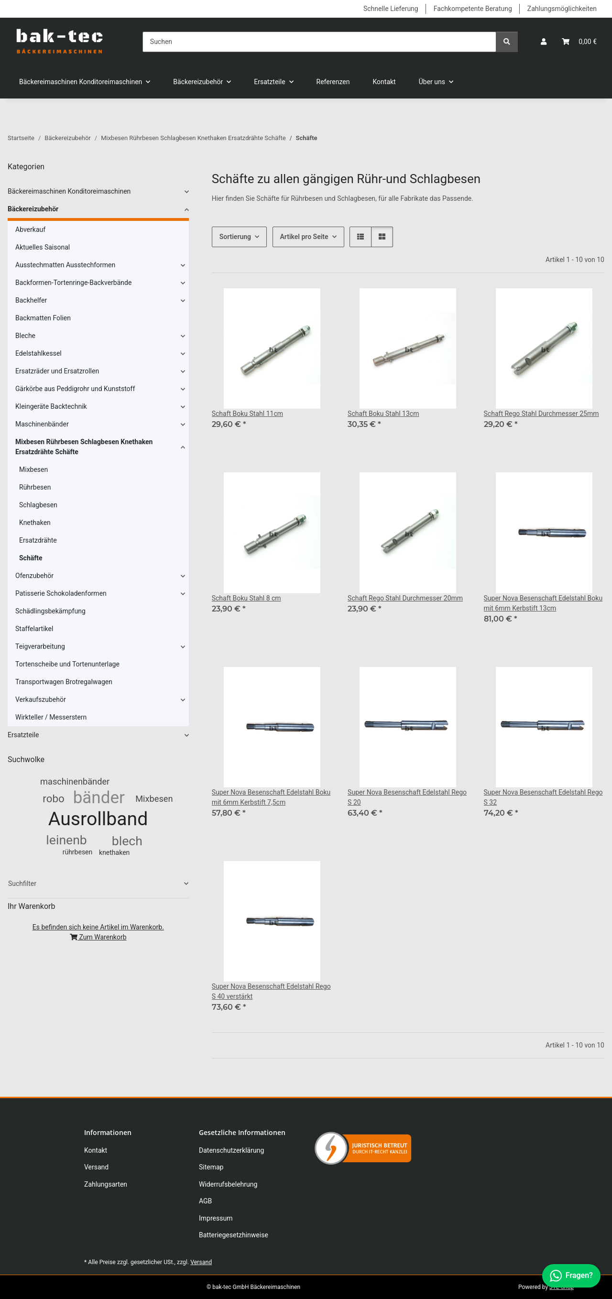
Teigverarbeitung (40, 646)
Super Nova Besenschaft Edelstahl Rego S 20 (407, 797)
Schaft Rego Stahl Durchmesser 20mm (405, 598)
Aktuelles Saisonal (42, 247)
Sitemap (211, 1167)
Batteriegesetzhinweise (233, 1235)
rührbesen (78, 852)
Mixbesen (33, 469)
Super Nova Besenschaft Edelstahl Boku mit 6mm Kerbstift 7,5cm (271, 797)
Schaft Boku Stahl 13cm (383, 413)
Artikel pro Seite (304, 236)
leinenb (66, 839)
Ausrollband (98, 819)
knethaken (114, 852)
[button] (543, 41)
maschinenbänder (74, 781)
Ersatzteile (23, 735)
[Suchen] (319, 42)
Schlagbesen (38, 505)
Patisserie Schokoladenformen (61, 593)
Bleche (25, 335)
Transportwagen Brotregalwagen (63, 682)
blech (127, 840)
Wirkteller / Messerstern (51, 717)
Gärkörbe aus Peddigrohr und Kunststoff (75, 389)
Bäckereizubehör (33, 209)
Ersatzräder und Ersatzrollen (57, 371)
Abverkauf (30, 229)
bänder (99, 798)
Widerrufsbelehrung (228, 1184)
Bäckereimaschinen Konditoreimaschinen (69, 191)
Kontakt (384, 82)
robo (53, 798)
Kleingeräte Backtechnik (51, 406)
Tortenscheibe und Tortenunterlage (67, 664)
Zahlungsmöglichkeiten (562, 8)
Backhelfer (31, 300)
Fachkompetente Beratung (473, 8)
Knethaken (35, 522)
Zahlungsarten (105, 1184)
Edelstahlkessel (38, 353)
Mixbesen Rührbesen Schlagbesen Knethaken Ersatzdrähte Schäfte (84, 447)
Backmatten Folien (43, 318)
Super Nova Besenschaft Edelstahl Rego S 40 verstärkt (271, 991)
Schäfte (31, 558)
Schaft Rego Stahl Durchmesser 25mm (541, 413)
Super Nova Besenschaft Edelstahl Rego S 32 (543, 797)
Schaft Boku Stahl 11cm (247, 413)
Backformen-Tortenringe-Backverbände (73, 282)
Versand (96, 1167)
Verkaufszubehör (40, 699)
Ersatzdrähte (38, 540)
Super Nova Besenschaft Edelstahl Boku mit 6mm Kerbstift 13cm (543, 603)
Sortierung (235, 236)
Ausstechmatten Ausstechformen (65, 265)
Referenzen (333, 82)
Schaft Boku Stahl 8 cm (246, 598)
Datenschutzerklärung (231, 1150)
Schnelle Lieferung (390, 8)
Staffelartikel (34, 629)
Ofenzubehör (34, 575)
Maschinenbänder (42, 424)
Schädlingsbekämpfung (50, 611)
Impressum (215, 1218)
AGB (205, 1201)
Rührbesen (35, 487)
